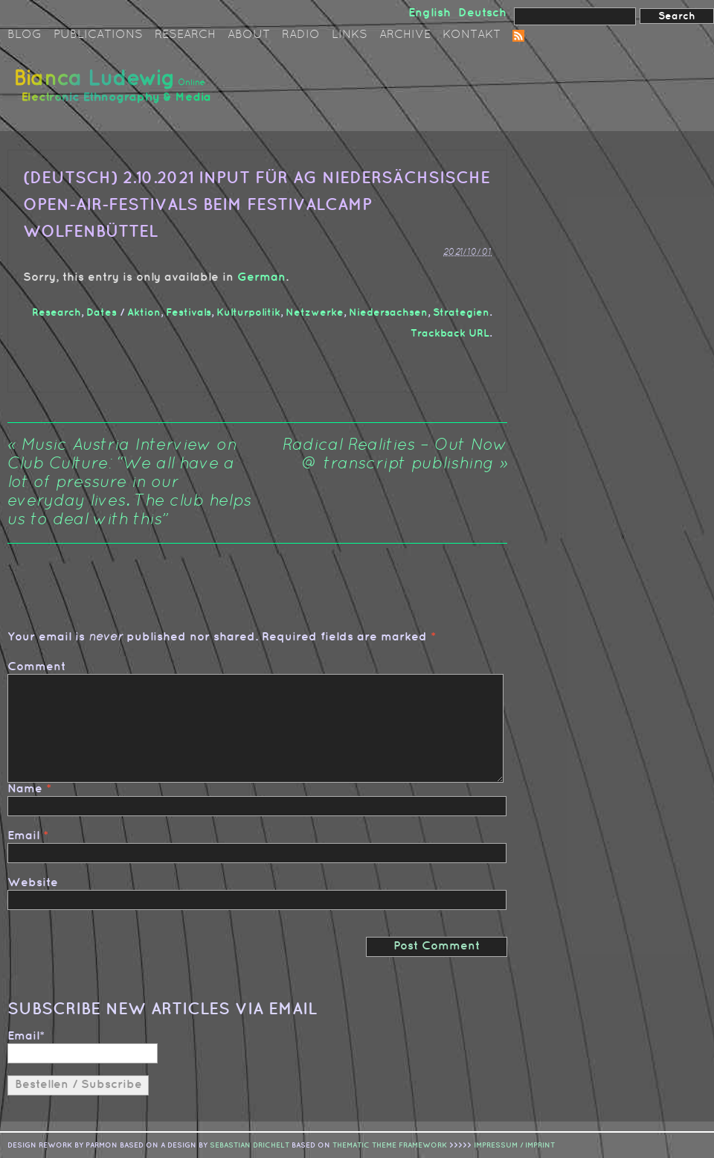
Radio (301, 35)
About (249, 35)
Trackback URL (450, 333)
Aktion (144, 312)
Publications (98, 35)
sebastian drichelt (249, 1145)
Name (24, 789)
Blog (24, 35)
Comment (36, 666)
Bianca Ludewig (115, 92)
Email (23, 836)
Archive (405, 35)
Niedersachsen (388, 312)
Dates (101, 312)
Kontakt (472, 35)
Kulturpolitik (248, 312)
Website (32, 882)
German (261, 277)
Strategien (461, 312)
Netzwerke (315, 312)
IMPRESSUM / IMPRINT (514, 1145)
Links (349, 35)
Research (185, 35)
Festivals (188, 312)
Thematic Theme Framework (389, 1145)
